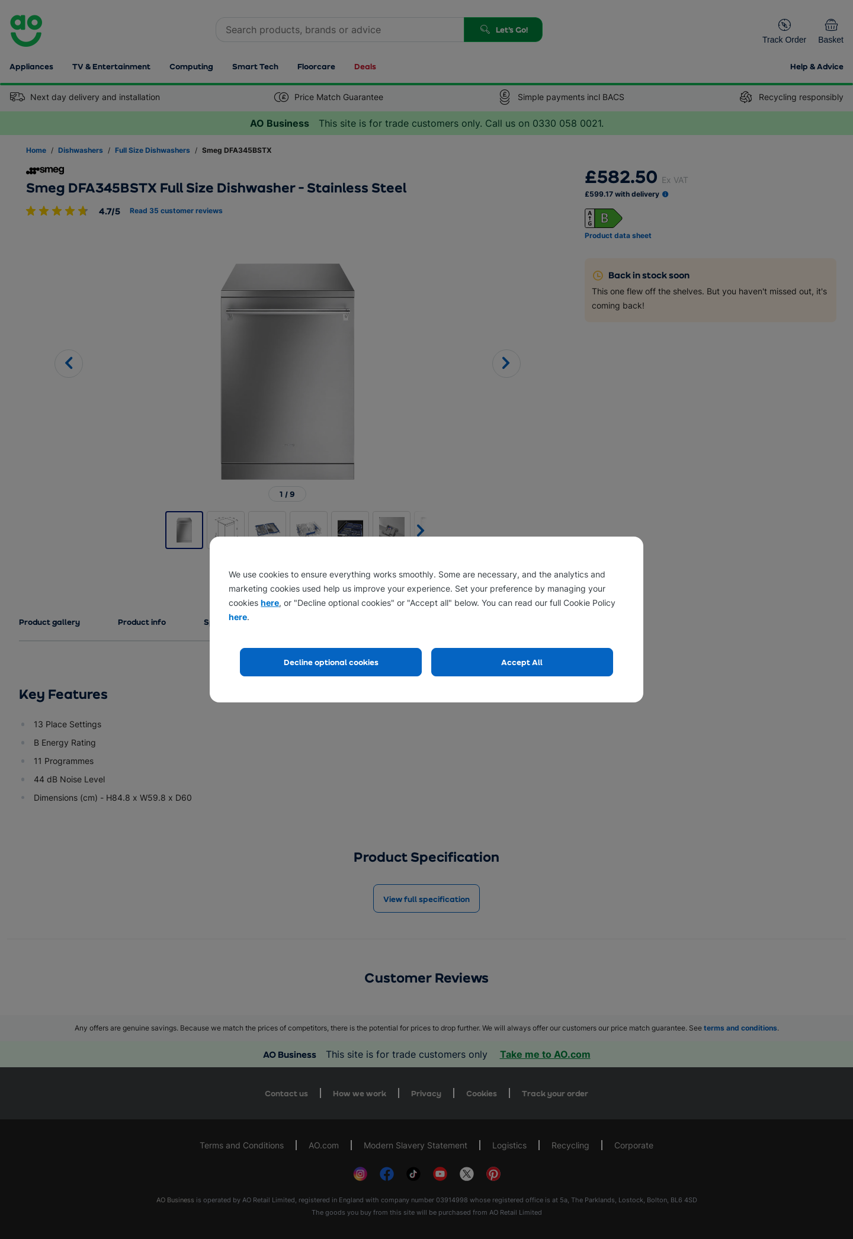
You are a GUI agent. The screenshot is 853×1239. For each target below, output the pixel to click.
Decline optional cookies (331, 662)
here (270, 603)
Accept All (522, 662)
